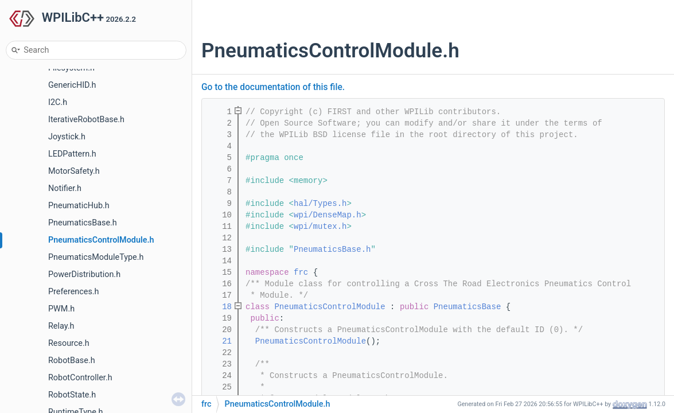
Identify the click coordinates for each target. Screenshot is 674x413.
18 (220, 306)
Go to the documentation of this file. (273, 87)
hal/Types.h (320, 203)
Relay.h (61, 326)
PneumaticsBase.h (82, 223)
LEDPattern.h (72, 154)
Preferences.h (73, 292)
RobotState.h (72, 395)
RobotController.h (80, 378)
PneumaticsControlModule (329, 306)
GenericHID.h (72, 85)
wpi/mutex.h (320, 226)
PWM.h (61, 309)
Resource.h (68, 343)
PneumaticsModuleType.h (95, 257)
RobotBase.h (71, 360)
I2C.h (57, 102)
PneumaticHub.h (79, 206)
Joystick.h (66, 137)
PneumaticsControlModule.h (101, 240)
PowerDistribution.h (84, 274)
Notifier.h (64, 188)
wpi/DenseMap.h (327, 215)
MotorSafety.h (74, 171)
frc (301, 272)
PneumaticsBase (467, 306)
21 (220, 341)
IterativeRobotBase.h (86, 119)
